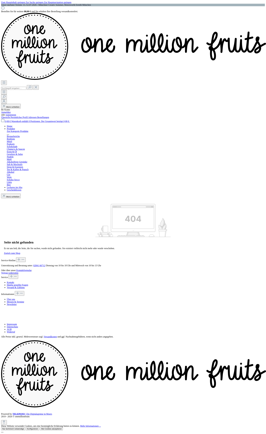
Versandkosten (50, 336)
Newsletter (12, 304)
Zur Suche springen (35, 2)
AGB (9, 329)
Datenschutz (12, 327)
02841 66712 (39, 265)
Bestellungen (43, 117)
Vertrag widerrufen (9, 273)
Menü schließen (11, 107)
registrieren (11, 115)
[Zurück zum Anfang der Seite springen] (4, 422)
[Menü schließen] (8, 134)
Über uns (11, 299)
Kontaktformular (23, 270)
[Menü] (4, 82)
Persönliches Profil (19, 117)
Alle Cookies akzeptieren (51, 429)
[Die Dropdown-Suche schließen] (36, 87)
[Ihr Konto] (4, 101)
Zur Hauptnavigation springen (57, 2)
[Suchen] (29, 87)
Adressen (32, 117)
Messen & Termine (15, 302)
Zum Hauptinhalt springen (13, 2)
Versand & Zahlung (16, 287)
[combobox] (13, 88)
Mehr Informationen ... (90, 426)
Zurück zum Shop (12, 253)
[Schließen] (2, 432)
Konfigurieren (32, 429)
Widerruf (11, 332)
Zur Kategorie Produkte (17, 131)
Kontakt (10, 282)
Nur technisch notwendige (13, 429)
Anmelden (6, 112)
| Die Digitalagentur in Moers (32, 414)
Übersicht (5, 117)
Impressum (12, 324)
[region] (133, 5)
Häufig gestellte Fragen (17, 285)
